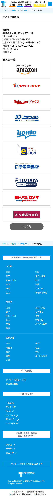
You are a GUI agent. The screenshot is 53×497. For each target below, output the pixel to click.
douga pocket (12, 423)
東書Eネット (40, 494)
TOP (4, 10)
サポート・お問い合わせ (20, 494)
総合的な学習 (41, 292)
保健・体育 (40, 276)
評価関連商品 (12, 383)
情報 (37, 351)
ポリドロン (11, 406)
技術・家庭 (40, 307)
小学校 (12, 5)
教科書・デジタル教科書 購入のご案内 (26, 464)
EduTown (12, 415)
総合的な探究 (41, 355)
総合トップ (17, 491)
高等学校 (28, 5)
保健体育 (39, 311)
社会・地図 (11, 280)
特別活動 (39, 288)
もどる (26, 226)
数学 (8, 320)
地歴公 (9, 347)
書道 (37, 347)
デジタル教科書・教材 (16, 379)
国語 (8, 272)
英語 (37, 280)
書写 (8, 276)
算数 (8, 284)
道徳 (37, 284)
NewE (10, 411)
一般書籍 (13, 10)
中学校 (20, 5)
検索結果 (23, 10)
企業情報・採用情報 (34, 491)
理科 (8, 288)
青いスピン (12, 419)
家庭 (37, 272)
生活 (8, 292)
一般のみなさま (39, 5)
